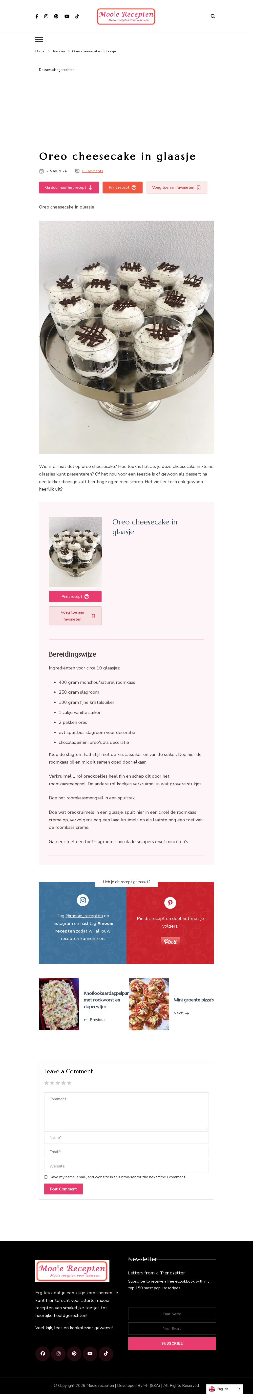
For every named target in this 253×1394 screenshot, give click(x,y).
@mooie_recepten (84, 916)
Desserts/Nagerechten (57, 69)
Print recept (123, 187)
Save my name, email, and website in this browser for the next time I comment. (118, 1177)
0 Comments (92, 171)
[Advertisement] (126, 111)
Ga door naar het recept (69, 187)
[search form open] (213, 16)
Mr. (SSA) (151, 1385)
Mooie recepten (100, 1385)
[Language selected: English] (224, 1389)
